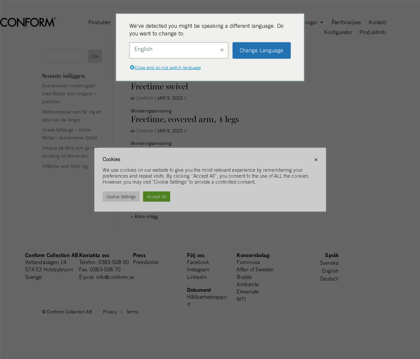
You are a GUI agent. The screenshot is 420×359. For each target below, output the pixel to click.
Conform (145, 98)
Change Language (261, 50)
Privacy (110, 312)
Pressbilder (146, 262)
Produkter (99, 22)
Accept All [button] (156, 196)
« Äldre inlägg (144, 216)
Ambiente (248, 284)
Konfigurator (338, 32)
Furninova (248, 262)
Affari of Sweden (255, 269)
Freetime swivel (159, 86)
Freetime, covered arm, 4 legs (185, 119)
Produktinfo (372, 32)
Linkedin (197, 277)
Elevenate (248, 291)
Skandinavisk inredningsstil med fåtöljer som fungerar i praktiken (69, 94)
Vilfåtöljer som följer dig (65, 166)
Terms (132, 312)
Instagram (198, 269)
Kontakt (377, 22)
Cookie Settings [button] (121, 196)
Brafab (244, 277)
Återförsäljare (346, 22)
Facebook (198, 262)
